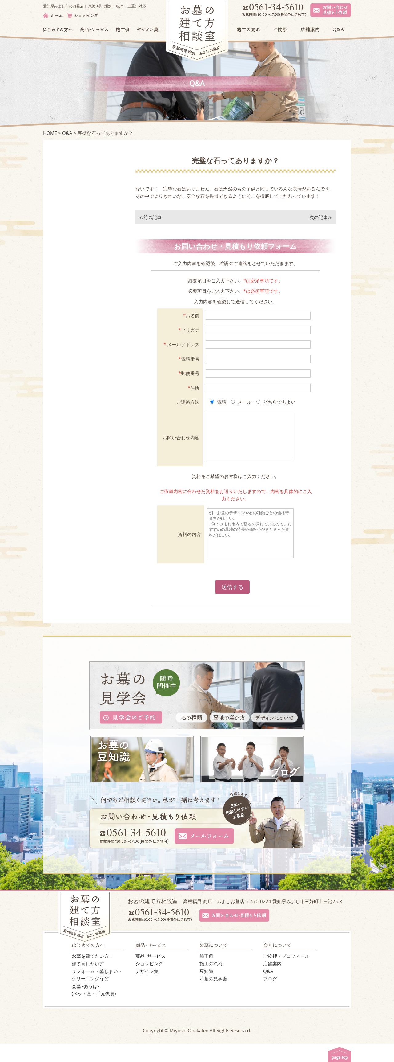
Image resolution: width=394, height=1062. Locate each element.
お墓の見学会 (213, 997)
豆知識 (206, 989)
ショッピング (149, 982)
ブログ (270, 997)
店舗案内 (272, 982)
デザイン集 (147, 989)
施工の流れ (211, 982)
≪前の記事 (150, 217)
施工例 (206, 974)
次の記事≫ (320, 217)
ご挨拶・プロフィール (286, 974)
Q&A (268, 989)
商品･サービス (150, 974)
